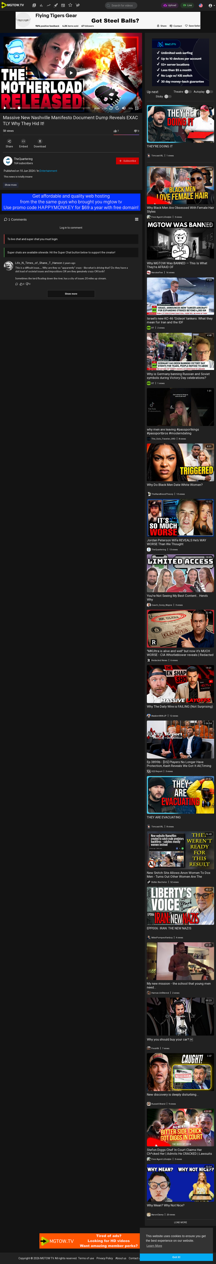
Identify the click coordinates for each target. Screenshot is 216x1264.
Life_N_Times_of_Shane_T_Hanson (38, 263)
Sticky (159, 96)
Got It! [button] (176, 1257)
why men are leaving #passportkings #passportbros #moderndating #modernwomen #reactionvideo (173, 433)
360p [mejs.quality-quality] (130, 108)
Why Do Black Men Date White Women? (175, 485)
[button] (201, 5)
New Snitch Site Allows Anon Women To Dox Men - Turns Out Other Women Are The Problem (178, 876)
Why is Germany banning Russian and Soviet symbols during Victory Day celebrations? (178, 376)
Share (10, 143)
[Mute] (124, 108)
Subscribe (127, 160)
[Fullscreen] (137, 108)
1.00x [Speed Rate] (104, 108)
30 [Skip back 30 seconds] (111, 108)
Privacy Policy (105, 1258)
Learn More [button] (154, 1245)
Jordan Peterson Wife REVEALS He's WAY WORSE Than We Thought (176, 542)
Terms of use (86, 1258)
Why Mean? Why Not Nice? (165, 1205)
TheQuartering (23, 159)
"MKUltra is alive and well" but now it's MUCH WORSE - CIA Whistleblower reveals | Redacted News (180, 655)
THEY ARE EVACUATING (164, 817)
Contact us (135, 1258)
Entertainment (48, 170)
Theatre (178, 91)
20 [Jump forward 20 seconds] (117, 108)
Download (43, 143)
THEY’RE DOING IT (160, 146)
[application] (71, 73)
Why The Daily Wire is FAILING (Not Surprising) (180, 706)
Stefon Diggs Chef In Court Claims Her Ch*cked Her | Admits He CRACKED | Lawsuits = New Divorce (179, 1153)
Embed (25, 143)
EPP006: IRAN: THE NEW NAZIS (169, 928)
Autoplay (199, 91)
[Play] (5, 108)
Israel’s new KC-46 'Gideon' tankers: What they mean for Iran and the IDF (180, 320)
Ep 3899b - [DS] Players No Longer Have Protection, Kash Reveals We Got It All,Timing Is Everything (179, 765)
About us (120, 1258)
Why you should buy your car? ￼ (170, 1039)
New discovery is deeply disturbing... (173, 1094)
